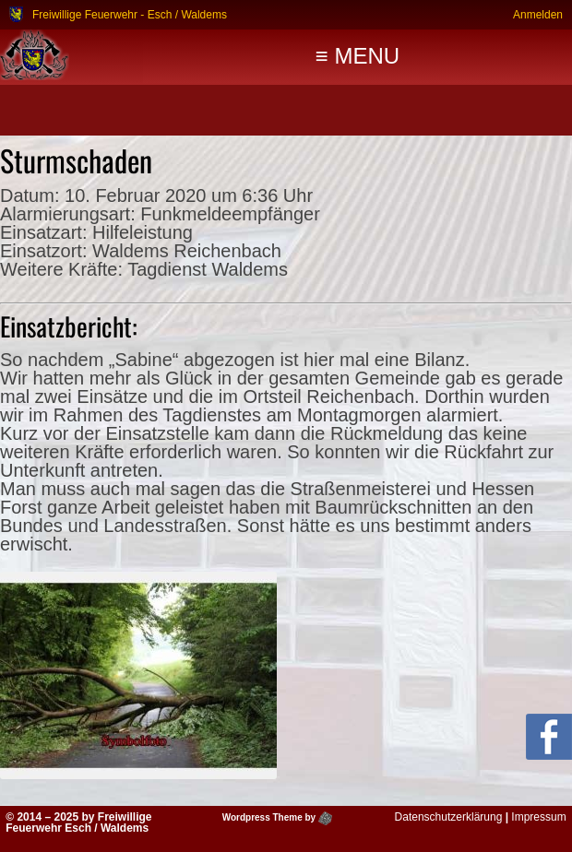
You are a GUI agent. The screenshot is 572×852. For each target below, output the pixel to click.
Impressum (538, 817)
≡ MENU (357, 55)
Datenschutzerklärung (449, 817)
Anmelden (538, 14)
